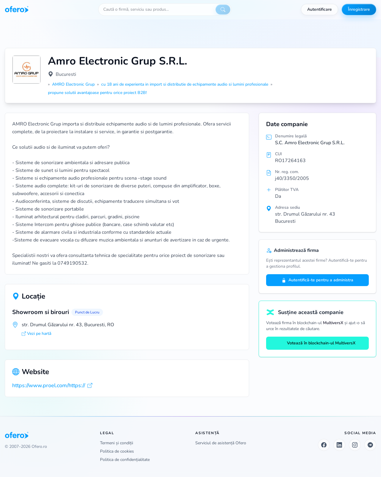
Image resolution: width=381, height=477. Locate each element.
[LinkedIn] (339, 445)
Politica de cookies (117, 451)
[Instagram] (355, 445)
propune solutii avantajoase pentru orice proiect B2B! (97, 92)
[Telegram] (370, 445)
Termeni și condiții (116, 443)
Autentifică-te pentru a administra (317, 280)
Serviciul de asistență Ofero (220, 443)
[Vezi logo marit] (26, 69)
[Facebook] (324, 445)
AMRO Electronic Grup (73, 84)
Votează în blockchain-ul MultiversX (317, 343)
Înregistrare (359, 9)
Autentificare (319, 9)
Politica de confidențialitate (125, 459)
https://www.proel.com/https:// (52, 385)
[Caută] (223, 9)
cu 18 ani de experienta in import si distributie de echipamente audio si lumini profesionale (184, 84)
